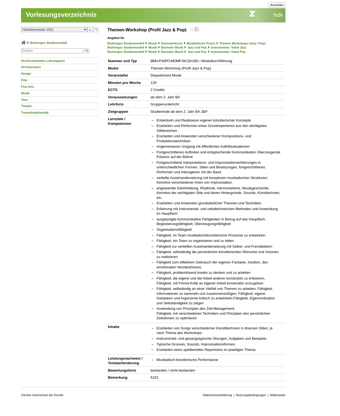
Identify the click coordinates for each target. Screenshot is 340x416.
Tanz (24, 99)
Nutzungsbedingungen (251, 395)
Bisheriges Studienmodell (48, 42)
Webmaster (277, 395)
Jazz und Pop (196, 47)
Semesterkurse (172, 43)
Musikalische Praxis (201, 43)
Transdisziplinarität (34, 112)
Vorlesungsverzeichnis (61, 14)
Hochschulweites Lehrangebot (43, 60)
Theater (26, 106)
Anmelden (277, 5)
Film (24, 80)
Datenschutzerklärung (217, 395)
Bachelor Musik (172, 47)
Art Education (31, 67)
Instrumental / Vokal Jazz (228, 47)
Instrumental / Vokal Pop (228, 51)
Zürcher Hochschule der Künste (42, 395)
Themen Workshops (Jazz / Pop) (242, 43)
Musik (25, 93)
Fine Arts (27, 86)
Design (26, 73)
